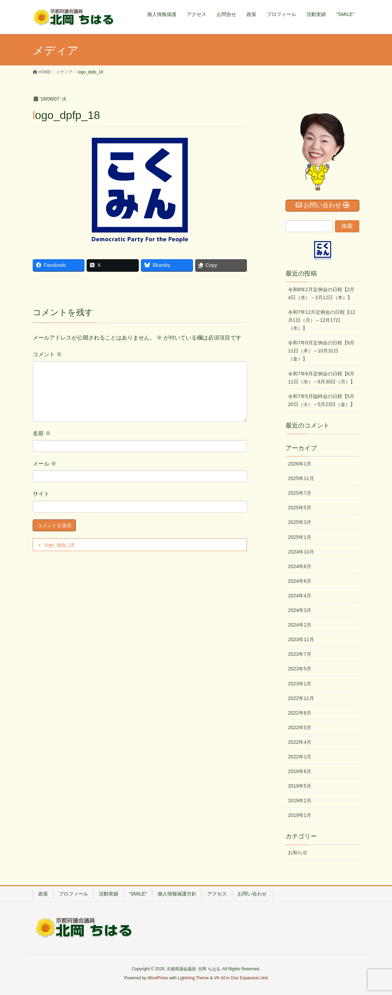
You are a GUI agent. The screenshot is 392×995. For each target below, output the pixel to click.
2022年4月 (299, 742)
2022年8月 (299, 713)
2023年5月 (299, 668)
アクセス (217, 894)
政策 (43, 894)
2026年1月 (299, 464)
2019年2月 (299, 800)
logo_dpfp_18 (59, 545)
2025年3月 (299, 522)
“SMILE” (138, 894)
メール (44, 464)
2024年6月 (299, 581)
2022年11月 (301, 698)
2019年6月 (299, 771)
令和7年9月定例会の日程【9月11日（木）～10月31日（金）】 (321, 350)
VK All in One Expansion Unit (241, 978)
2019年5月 (299, 786)
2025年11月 (301, 478)
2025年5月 (299, 507)
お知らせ (297, 852)
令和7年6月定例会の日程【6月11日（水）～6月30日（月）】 (321, 377)
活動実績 (108, 894)
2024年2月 (299, 625)
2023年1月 (299, 683)
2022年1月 (299, 756)
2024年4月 (299, 595)
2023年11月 (301, 639)
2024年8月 (299, 566)
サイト (41, 494)
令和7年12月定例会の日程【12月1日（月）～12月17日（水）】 (321, 320)
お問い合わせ (252, 894)
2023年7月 (299, 654)
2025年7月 (299, 493)
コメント (47, 354)
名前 (42, 433)
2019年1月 (299, 815)
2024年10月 (301, 552)
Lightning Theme (193, 978)
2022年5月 (299, 727)
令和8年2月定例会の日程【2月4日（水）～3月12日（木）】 (321, 293)
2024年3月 (299, 610)
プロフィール (73, 894)
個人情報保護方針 (177, 894)
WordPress (157, 978)
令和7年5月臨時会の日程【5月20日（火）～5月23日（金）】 (321, 400)
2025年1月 (299, 537)
